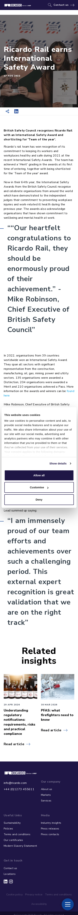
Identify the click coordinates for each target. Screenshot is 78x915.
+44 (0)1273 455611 (19, 789)
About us (46, 789)
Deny (39, 499)
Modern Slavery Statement (20, 846)
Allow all (39, 475)
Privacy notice (33, 894)
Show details (58, 463)
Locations (10, 874)
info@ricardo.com (15, 783)
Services (46, 800)
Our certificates (13, 840)
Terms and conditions (17, 834)
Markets (46, 795)
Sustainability (12, 823)
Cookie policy (14, 894)
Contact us (61, 5)
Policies (8, 828)
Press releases (50, 828)
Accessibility (39, 904)
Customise (39, 487)
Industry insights (51, 823)
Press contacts (50, 834)
